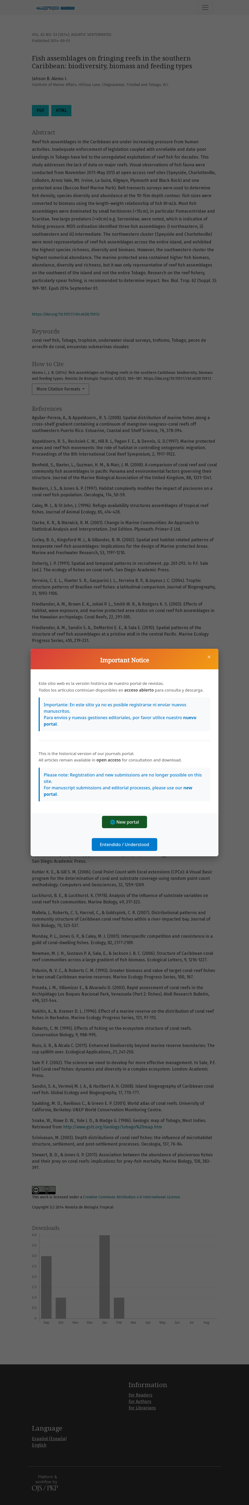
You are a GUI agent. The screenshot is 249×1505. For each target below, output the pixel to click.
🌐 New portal (124, 822)
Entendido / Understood (124, 844)
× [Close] (209, 657)
